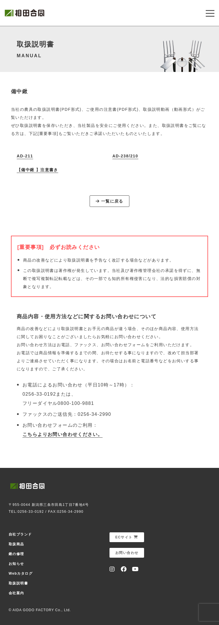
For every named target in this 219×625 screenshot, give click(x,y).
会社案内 (16, 593)
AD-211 (25, 156)
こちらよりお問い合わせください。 (62, 434)
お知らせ (16, 564)
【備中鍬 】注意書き (37, 169)
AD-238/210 (125, 156)
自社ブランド (20, 534)
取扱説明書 (18, 583)
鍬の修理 (16, 554)
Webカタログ (21, 573)
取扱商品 (16, 544)
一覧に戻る (109, 201)
